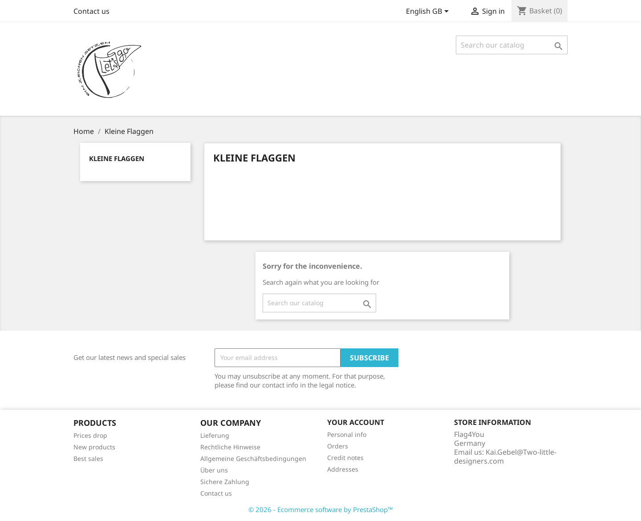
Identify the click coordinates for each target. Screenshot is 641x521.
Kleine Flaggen (116, 158)
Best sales (88, 458)
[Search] (512, 45)
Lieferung (214, 435)
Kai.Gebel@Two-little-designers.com (505, 456)
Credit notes (345, 457)
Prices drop (90, 435)
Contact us (91, 11)
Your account (355, 422)
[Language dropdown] (429, 12)
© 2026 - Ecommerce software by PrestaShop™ (320, 509)
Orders (337, 446)
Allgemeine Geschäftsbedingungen (253, 458)
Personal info (346, 434)
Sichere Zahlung (224, 481)
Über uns (214, 470)
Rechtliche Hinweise (230, 447)
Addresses (342, 469)
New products (94, 447)
